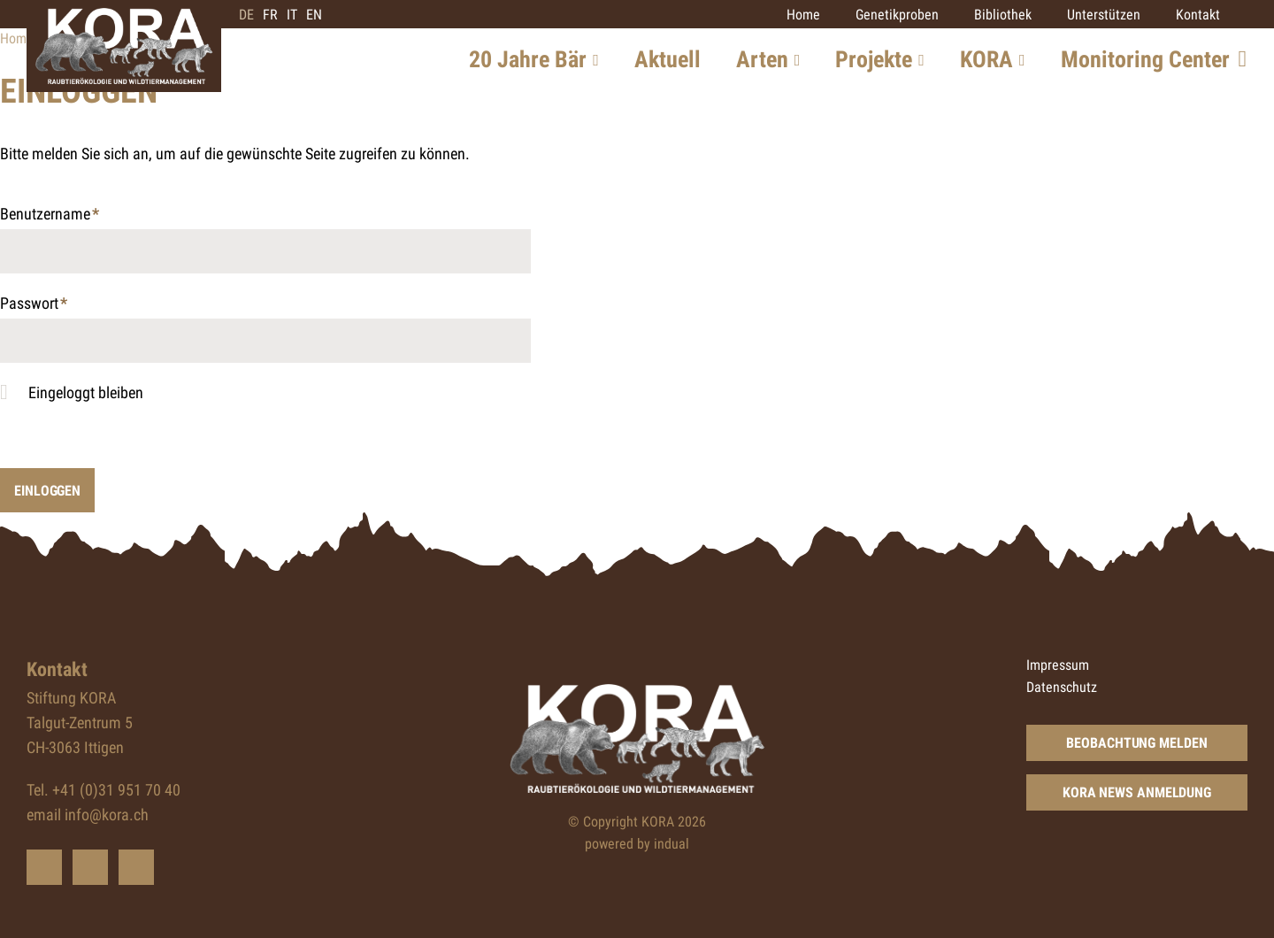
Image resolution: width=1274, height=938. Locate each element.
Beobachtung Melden (1136, 742)
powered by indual (637, 843)
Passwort (33, 305)
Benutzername (49, 215)
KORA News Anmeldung (1137, 792)
